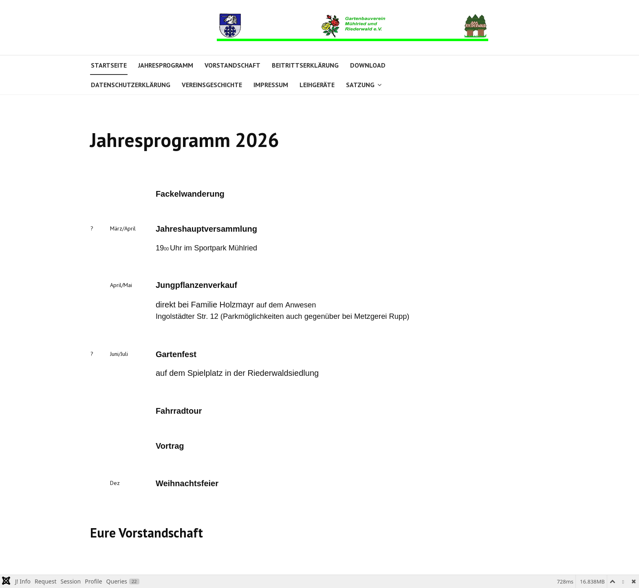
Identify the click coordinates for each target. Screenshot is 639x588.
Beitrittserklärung (305, 65)
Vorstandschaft (232, 65)
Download (368, 65)
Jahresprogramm (165, 65)
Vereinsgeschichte (212, 85)
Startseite (109, 65)
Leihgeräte (317, 85)
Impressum (270, 85)
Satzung (360, 85)
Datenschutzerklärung (130, 85)
